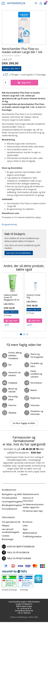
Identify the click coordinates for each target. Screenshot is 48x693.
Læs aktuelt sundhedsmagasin (10, 530)
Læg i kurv (24, 82)
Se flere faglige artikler (24, 423)
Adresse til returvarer (28, 499)
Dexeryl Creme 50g (33, 296)
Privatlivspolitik (9, 498)
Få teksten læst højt (33, 511)
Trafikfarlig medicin (32, 536)
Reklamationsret (31, 494)
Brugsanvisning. (9, 224)
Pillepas (5, 525)
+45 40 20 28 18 (29, 449)
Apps (25, 529)
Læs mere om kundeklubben (18, 253)
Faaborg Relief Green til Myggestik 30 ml (11, 297)
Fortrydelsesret (9, 508)
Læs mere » (9, 303)
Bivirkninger (8, 539)
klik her (36, 452)
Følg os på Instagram (16, 558)
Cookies (6, 535)
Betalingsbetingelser (12, 505)
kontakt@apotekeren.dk (18, 547)
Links (25, 525)
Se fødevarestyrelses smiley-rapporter (33, 506)
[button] (3, 3)
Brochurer (28, 522)
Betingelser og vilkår (12, 494)
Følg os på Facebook (15, 552)
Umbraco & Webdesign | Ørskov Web (24, 617)
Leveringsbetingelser (12, 501)
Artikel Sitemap (9, 589)
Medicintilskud (30, 532)
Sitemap (24, 589)
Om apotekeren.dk (11, 522)
